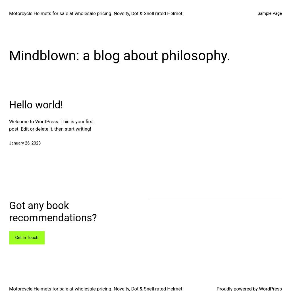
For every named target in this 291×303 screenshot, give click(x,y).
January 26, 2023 (25, 143)
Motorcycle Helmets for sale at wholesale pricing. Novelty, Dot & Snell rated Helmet (95, 13)
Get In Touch (26, 237)
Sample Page (269, 13)
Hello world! (36, 105)
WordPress (270, 289)
